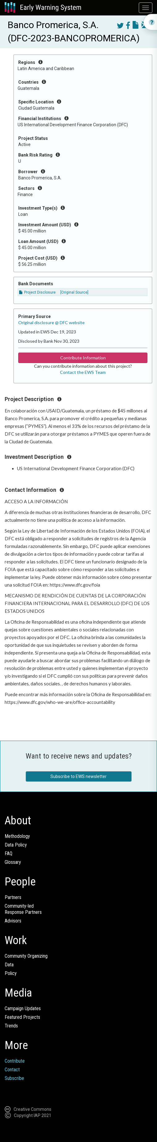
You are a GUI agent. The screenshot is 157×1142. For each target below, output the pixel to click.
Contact (12, 1070)
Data (9, 965)
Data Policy (16, 845)
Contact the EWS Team (83, 372)
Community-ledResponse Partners (23, 909)
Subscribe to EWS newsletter (78, 776)
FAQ (8, 853)
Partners (13, 897)
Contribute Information (83, 357)
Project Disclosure (37, 292)
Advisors (13, 921)
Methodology (17, 836)
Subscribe (14, 1078)
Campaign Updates (23, 1008)
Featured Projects (22, 1017)
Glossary (13, 862)
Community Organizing (26, 956)
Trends (11, 1026)
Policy (11, 973)
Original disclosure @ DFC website (51, 322)
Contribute (15, 1061)
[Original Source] (74, 292)
